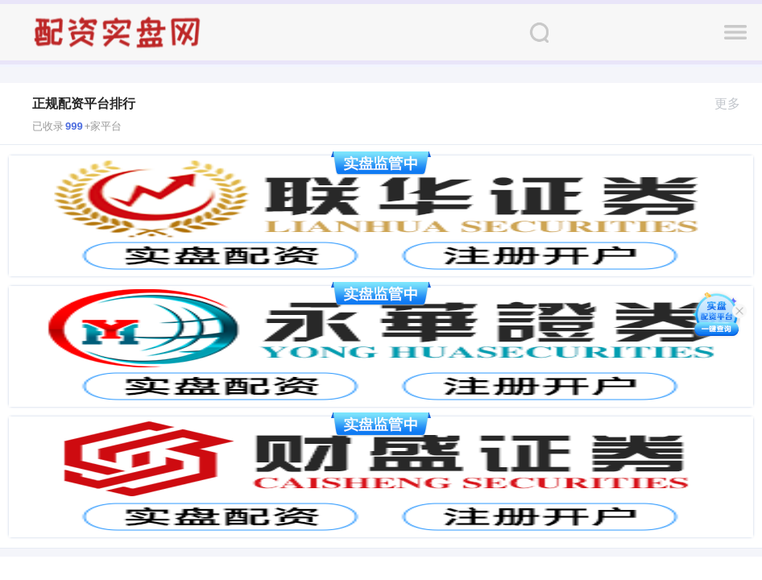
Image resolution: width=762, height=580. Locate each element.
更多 (734, 103)
